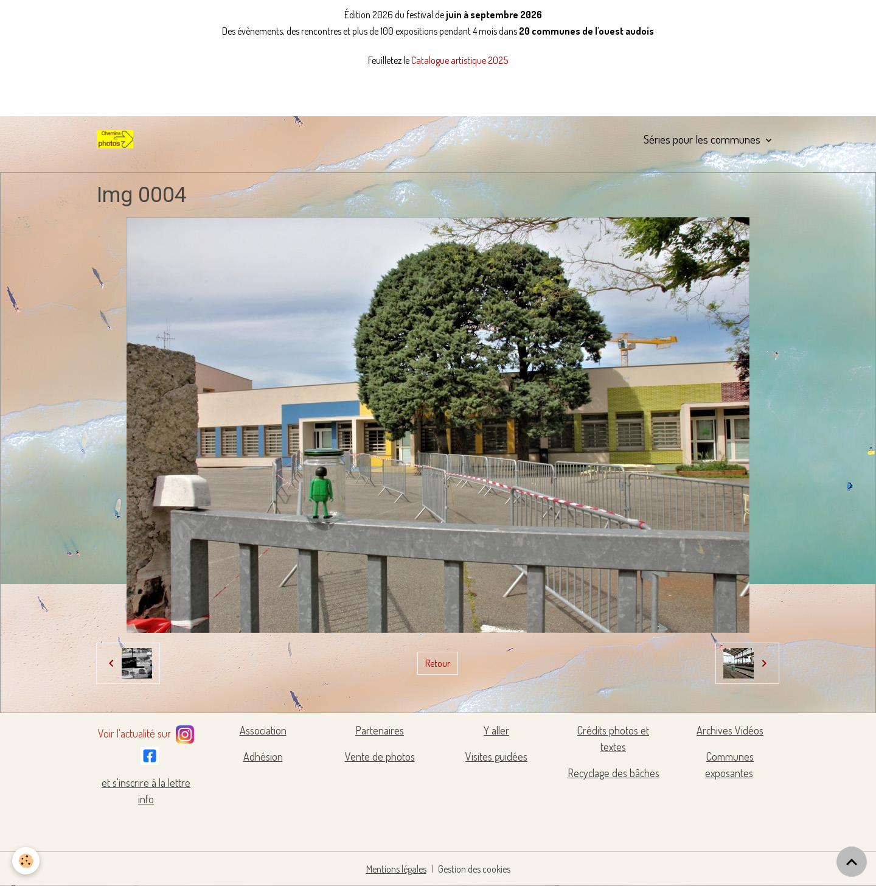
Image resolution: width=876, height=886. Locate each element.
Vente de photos (380, 756)
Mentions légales (396, 869)
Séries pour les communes (703, 139)
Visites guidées (496, 756)
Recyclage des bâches (613, 773)
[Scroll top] (851, 861)
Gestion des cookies (474, 869)
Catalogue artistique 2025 (459, 60)
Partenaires (379, 730)
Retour (437, 663)
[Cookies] (26, 860)
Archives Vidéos (730, 730)
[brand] (117, 139)
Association (263, 730)
